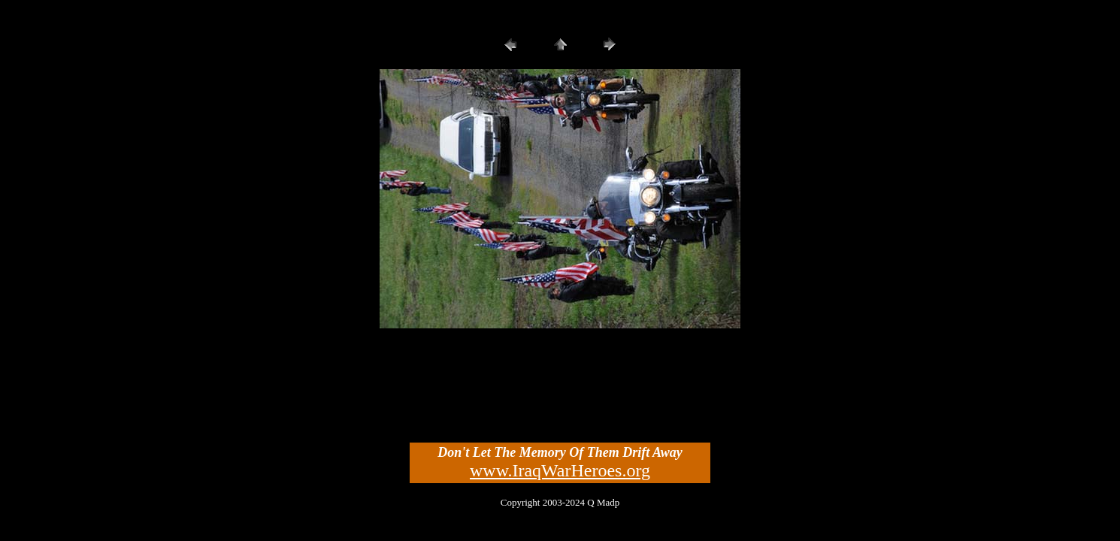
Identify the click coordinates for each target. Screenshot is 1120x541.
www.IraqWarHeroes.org (560, 470)
